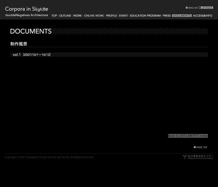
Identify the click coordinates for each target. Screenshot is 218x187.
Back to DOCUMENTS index (188, 136)
